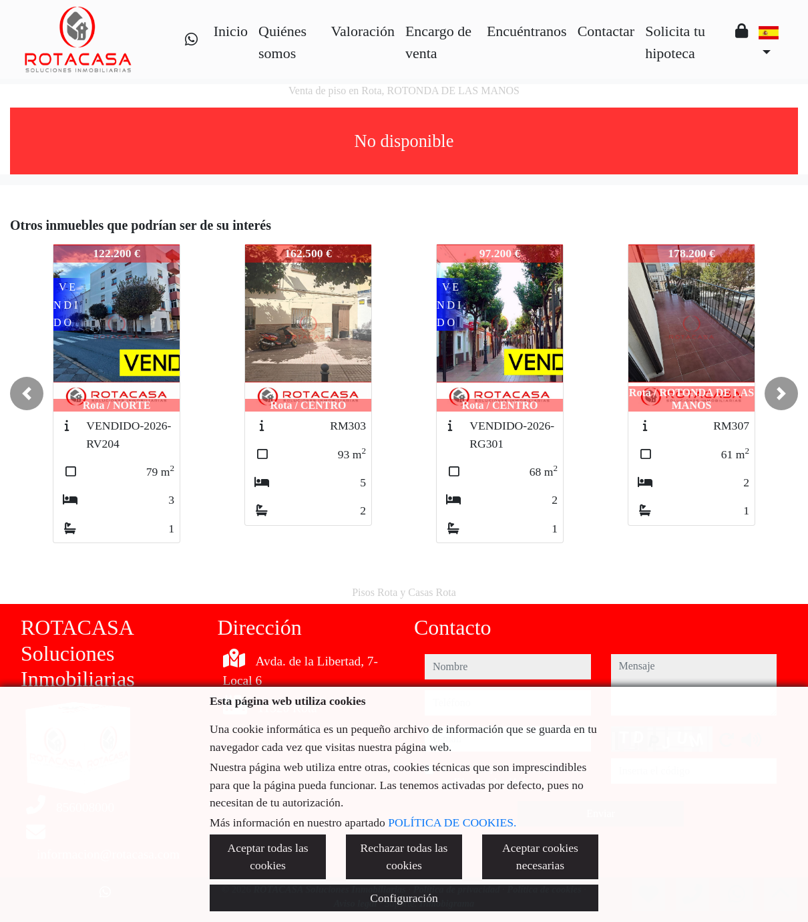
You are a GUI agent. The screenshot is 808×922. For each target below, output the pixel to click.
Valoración (363, 31)
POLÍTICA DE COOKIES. (452, 822)
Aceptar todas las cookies (267, 856)
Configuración (404, 898)
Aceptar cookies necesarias (540, 856)
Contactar (606, 31)
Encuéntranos (527, 31)
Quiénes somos (282, 42)
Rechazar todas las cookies (404, 856)
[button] (26, 393)
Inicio (231, 31)
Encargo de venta (438, 42)
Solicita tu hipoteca (675, 42)
